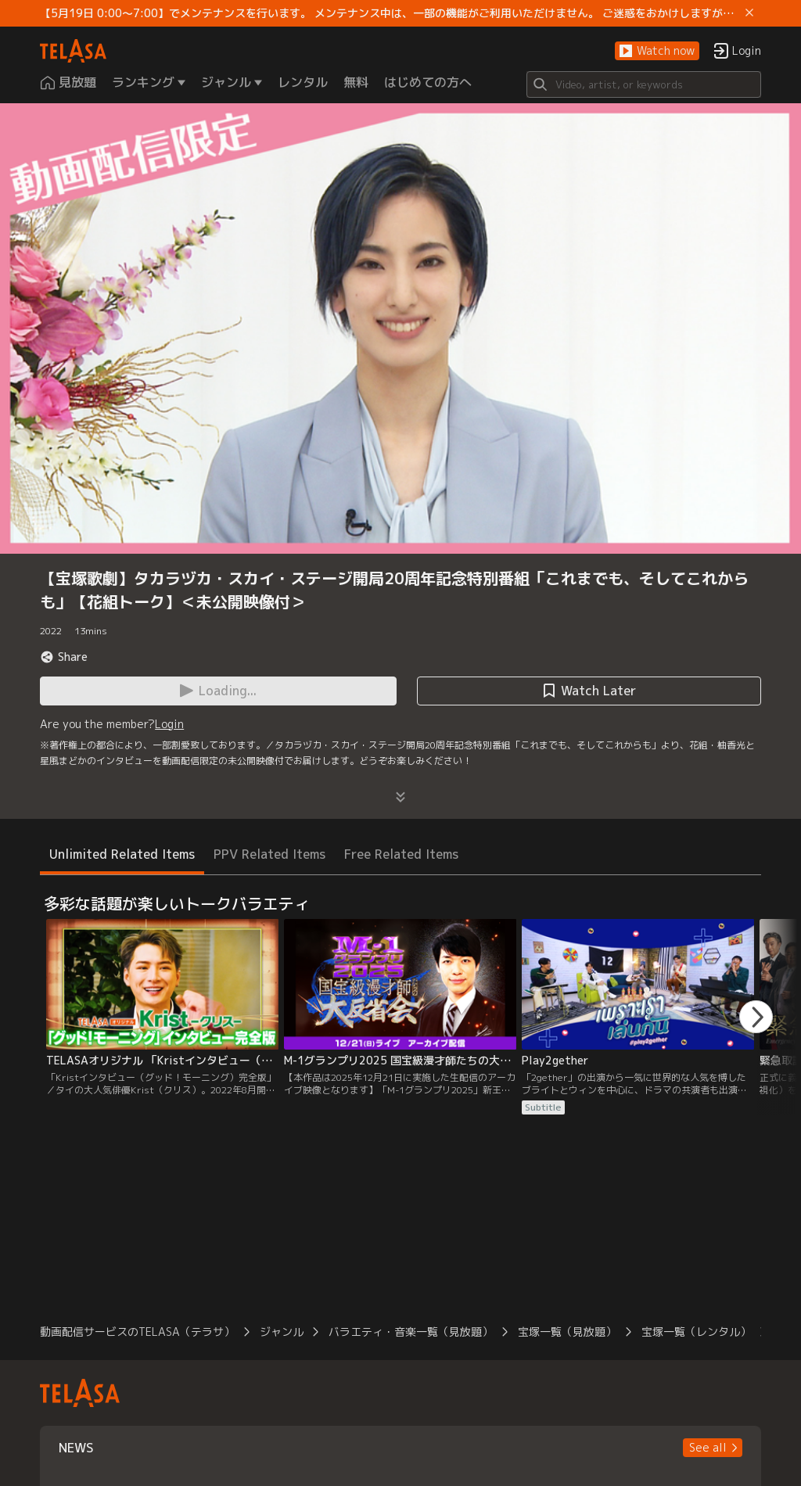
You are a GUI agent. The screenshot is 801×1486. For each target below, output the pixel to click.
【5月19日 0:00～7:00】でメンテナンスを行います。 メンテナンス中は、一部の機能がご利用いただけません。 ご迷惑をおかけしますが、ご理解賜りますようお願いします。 (389, 13)
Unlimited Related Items (122, 854)
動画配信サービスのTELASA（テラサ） (137, 1331)
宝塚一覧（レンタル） (696, 1331)
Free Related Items (401, 854)
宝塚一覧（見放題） (567, 1331)
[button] (657, 51)
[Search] (643, 84)
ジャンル (282, 1331)
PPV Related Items (269, 854)
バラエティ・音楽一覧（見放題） (411, 1331)
